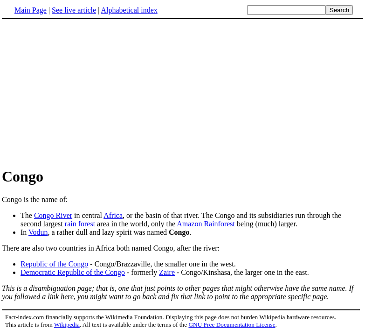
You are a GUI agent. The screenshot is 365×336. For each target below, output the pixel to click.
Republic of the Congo (54, 264)
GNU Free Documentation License (231, 324)
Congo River (53, 215)
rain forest (80, 224)
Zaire (167, 272)
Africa (113, 215)
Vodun (38, 232)
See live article (74, 10)
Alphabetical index (129, 10)
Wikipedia (67, 324)
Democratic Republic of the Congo (73, 272)
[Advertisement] (80, 93)
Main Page (30, 10)
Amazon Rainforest (206, 224)
